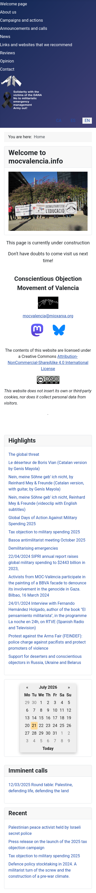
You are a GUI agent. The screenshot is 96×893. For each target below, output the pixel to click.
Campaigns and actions (21, 20)
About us (8, 12)
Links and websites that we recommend (36, 44)
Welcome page (13, 4)
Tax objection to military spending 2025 (44, 855)
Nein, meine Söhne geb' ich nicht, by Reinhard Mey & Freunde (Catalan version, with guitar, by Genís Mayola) (46, 483)
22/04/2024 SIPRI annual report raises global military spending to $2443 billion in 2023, (46, 562)
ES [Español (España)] (73, 120)
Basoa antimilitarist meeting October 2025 (46, 540)
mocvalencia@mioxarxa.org (48, 315)
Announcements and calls (23, 28)
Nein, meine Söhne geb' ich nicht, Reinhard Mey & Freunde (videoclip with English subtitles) (46, 503)
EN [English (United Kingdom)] (87, 120)
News (5, 36)
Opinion (7, 61)
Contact (7, 69)
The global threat (23, 454)
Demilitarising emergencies (33, 548)
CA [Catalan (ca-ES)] (58, 120)
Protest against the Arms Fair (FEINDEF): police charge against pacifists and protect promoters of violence (47, 642)
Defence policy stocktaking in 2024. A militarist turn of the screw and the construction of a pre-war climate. (42, 870)
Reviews (7, 53)
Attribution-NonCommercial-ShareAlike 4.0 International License (48, 362)
